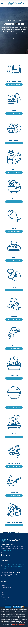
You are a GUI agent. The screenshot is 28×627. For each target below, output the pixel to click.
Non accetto (17, 606)
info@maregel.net (6, 550)
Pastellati (14, 316)
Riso (14, 404)
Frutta (14, 169)
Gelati (14, 199)
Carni (14, 111)
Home (7, 38)
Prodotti (3, 590)
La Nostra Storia (6, 587)
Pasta (14, 287)
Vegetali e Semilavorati (14, 522)
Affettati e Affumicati (14, 81)
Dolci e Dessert (14, 140)
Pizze (14, 346)
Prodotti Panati (14, 375)
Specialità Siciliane (14, 463)
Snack (14, 434)
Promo (3, 592)
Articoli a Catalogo (14, 84)
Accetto (7, 606)
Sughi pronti (14, 493)
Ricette (3, 595)
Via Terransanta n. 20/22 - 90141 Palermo (15, 564)
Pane (14, 257)
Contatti (3, 599)
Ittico (14, 228)
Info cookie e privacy (18, 624)
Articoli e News (5, 597)
